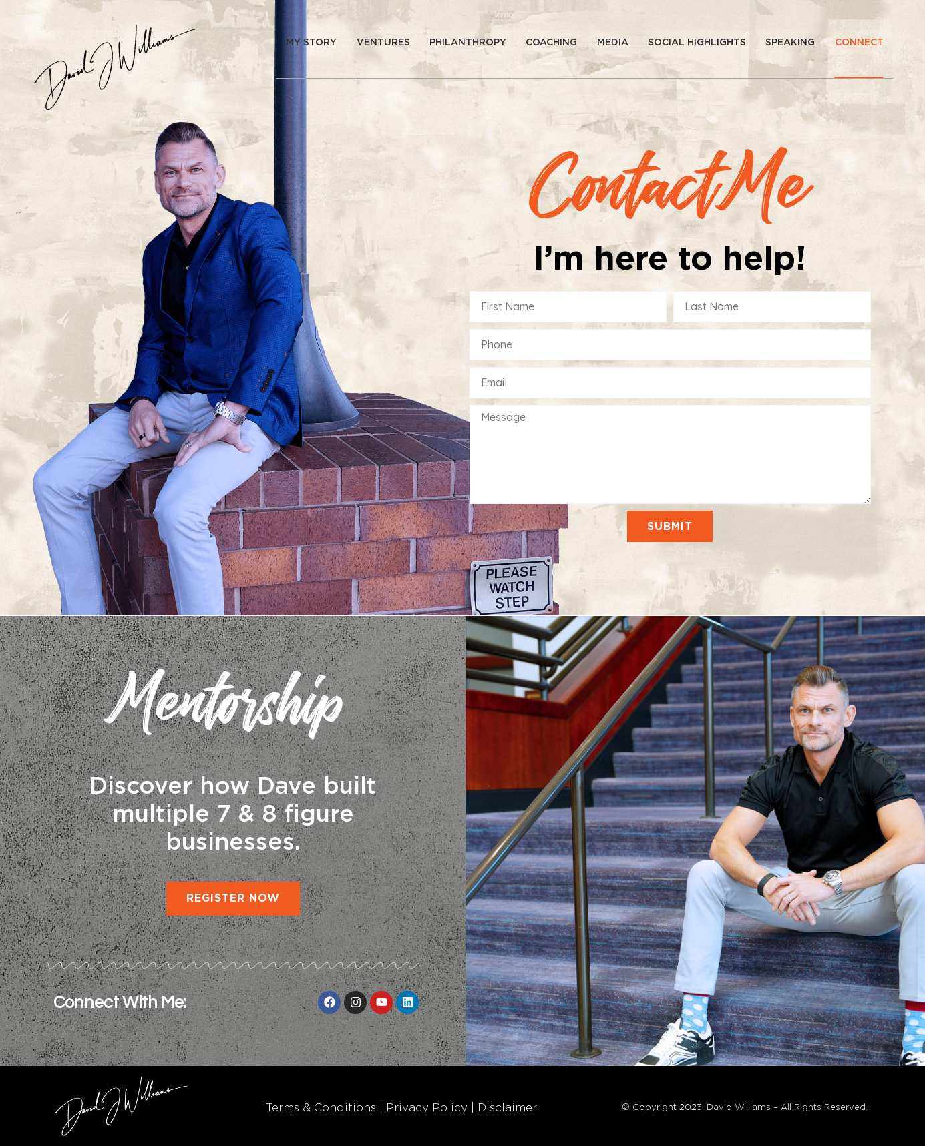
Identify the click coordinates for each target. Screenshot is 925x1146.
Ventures (383, 42)
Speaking (790, 42)
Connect (859, 42)
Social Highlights (697, 42)
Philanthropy (467, 42)
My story (311, 42)
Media (612, 42)
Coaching (551, 42)
